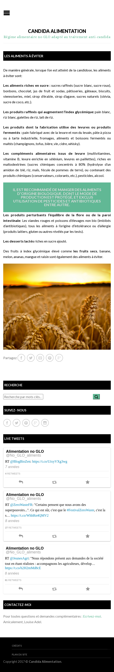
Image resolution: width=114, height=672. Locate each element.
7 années (12, 467)
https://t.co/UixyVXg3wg (49, 461)
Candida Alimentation (57, 31)
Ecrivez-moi (92, 616)
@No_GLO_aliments (23, 455)
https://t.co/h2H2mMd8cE (23, 568)
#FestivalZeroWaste (80, 510)
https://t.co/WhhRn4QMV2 (30, 515)
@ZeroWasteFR (21, 505)
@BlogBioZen (20, 461)
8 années (12, 521)
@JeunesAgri (19, 558)
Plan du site (19, 654)
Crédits (17, 645)
